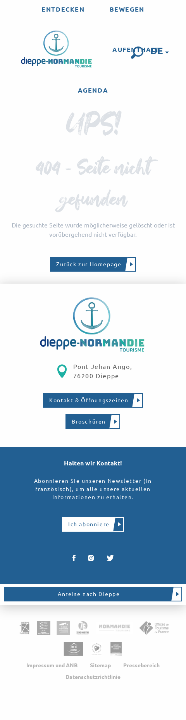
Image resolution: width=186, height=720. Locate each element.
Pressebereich (141, 665)
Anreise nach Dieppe (89, 594)
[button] (137, 52)
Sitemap (100, 665)
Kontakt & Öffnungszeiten (88, 400)
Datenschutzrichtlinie (93, 677)
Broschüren (89, 422)
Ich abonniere (89, 524)
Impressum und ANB (52, 665)
